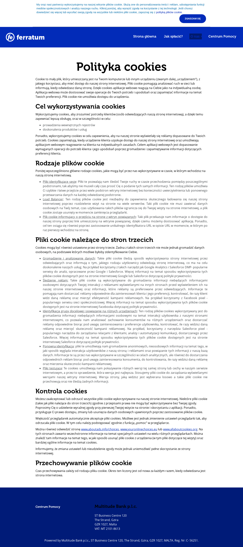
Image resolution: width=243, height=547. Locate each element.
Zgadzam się (193, 18)
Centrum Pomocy (222, 36)
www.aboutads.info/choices (100, 429)
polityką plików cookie (169, 12)
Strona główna (144, 36)
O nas (195, 36)
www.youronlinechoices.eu (138, 429)
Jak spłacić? (173, 36)
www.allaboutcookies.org (180, 429)
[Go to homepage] (25, 37)
